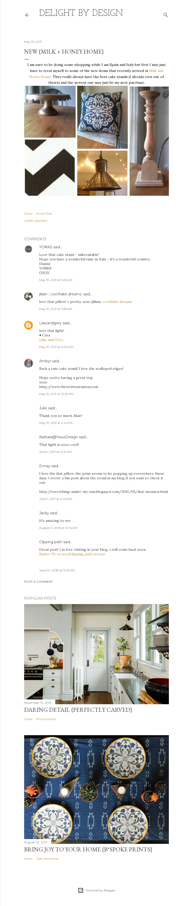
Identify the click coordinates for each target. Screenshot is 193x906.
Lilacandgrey (50, 323)
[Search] (166, 14)
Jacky (44, 513)
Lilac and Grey (51, 339)
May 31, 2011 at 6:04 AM (56, 347)
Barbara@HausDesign (58, 437)
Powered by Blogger (96, 890)
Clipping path (50, 542)
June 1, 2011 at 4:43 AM (55, 499)
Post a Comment (38, 581)
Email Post (44, 213)
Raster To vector (53, 554)
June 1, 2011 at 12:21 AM (55, 452)
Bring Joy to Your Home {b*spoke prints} (88, 849)
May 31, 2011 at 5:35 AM (55, 309)
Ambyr (45, 361)
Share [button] (28, 213)
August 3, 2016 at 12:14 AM (58, 528)
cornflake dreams (117, 301)
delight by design (81, 13)
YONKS (45, 247)
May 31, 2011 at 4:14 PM (55, 423)
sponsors (41, 220)
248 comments (47, 858)
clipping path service (87, 554)
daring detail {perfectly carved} (78, 710)
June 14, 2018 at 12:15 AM (57, 570)
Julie (43, 408)
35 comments (46, 719)
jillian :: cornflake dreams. (60, 294)
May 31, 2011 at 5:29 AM (55, 280)
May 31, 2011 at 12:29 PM (56, 394)
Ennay (44, 466)
